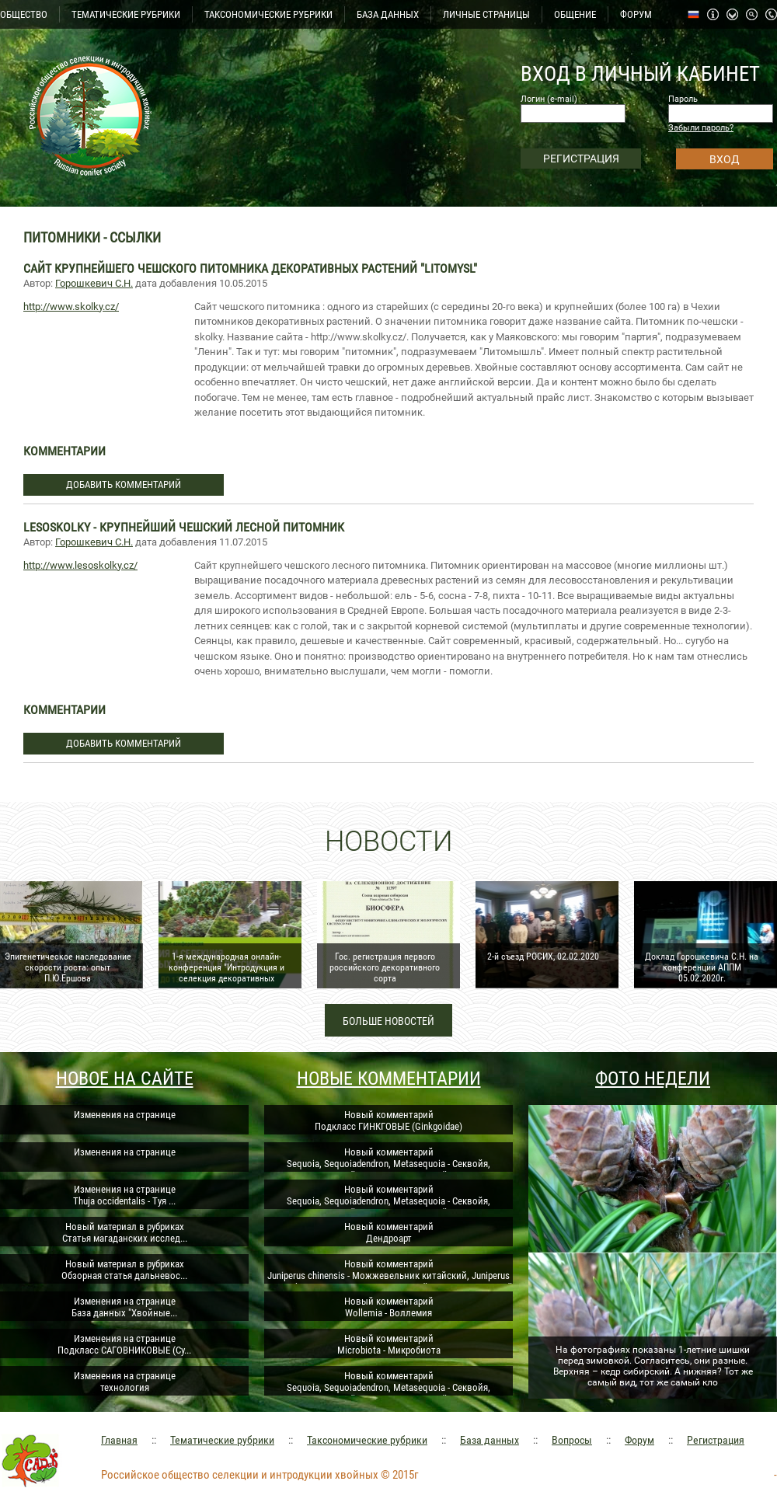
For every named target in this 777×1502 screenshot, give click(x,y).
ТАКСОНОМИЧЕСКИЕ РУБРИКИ (268, 14)
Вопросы (572, 1440)
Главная (119, 1440)
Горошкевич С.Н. (94, 283)
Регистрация (715, 1440)
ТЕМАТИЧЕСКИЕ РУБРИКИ (125, 14)
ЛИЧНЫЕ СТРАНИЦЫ (486, 14)
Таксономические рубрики (367, 1440)
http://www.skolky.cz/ (71, 306)
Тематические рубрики (222, 1440)
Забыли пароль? (700, 128)
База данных (489, 1440)
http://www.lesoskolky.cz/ (80, 565)
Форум (639, 1440)
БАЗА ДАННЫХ (388, 14)
